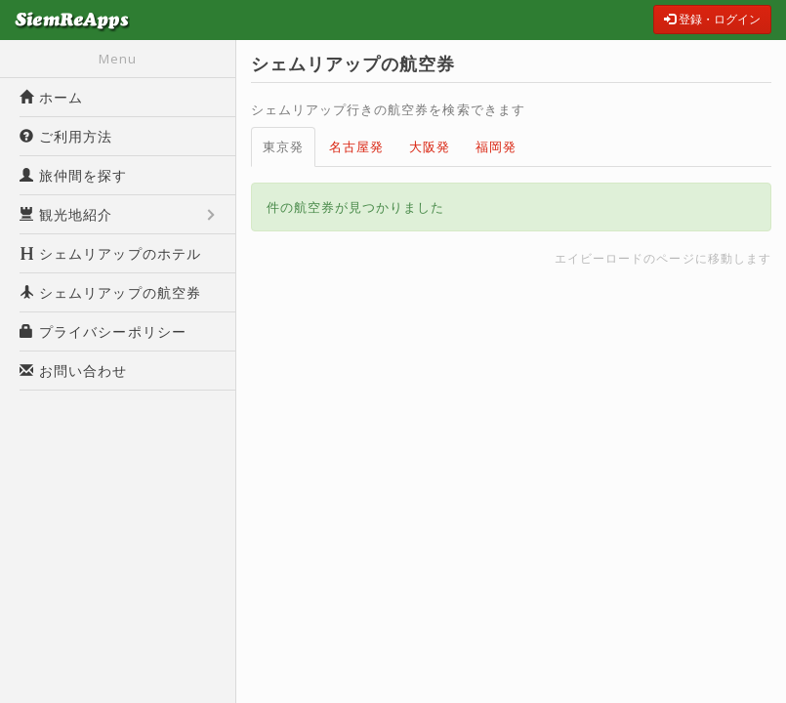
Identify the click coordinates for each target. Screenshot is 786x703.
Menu (118, 58)
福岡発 (496, 146)
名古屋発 (356, 146)
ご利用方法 (66, 136)
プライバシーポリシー (103, 331)
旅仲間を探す (74, 175)
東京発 (283, 146)
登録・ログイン (712, 19)
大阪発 (429, 146)
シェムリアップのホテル (110, 253)
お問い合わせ (74, 370)
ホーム (51, 97)
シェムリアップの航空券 (110, 292)
